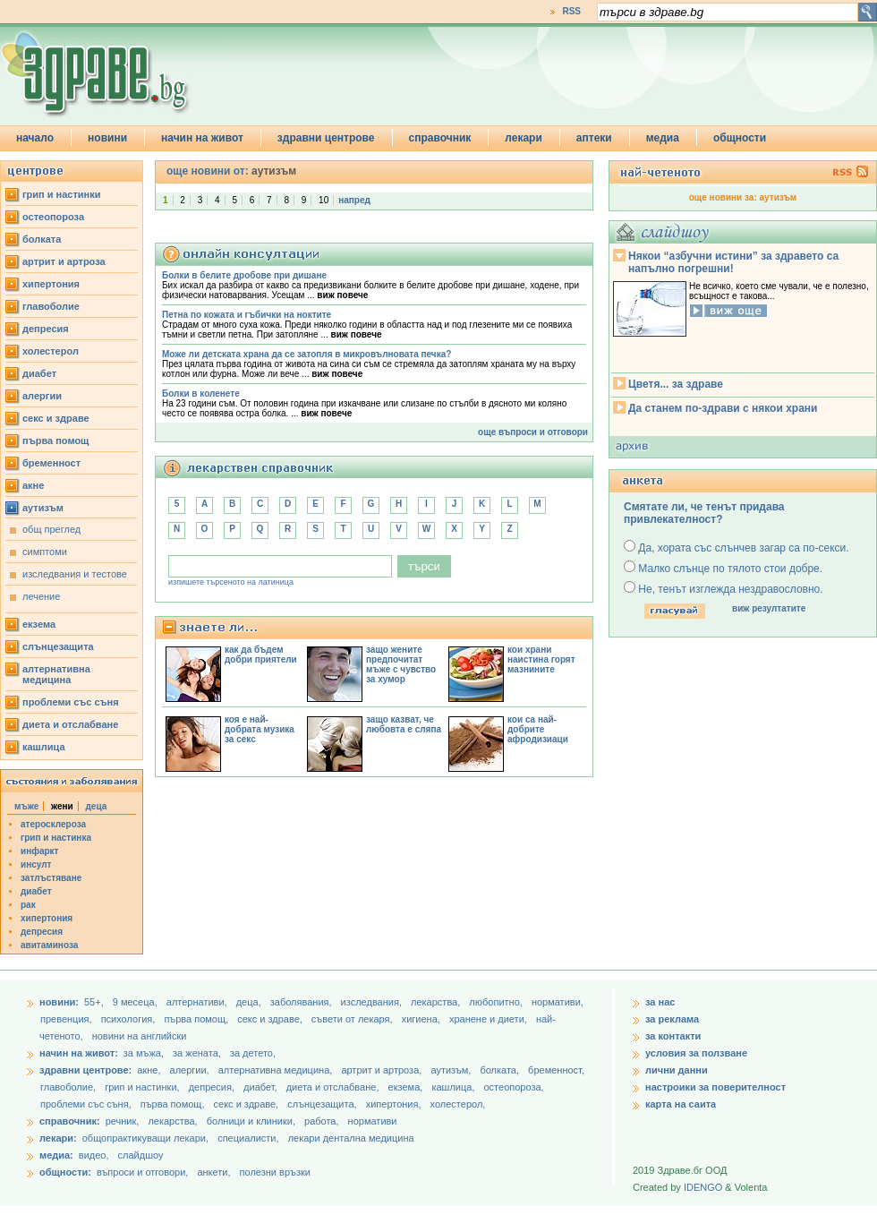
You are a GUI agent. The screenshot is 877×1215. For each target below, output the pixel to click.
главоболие (51, 306)
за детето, (253, 1053)
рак (28, 905)
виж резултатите (768, 608)
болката (41, 239)
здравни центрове (326, 138)
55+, (95, 1002)
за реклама (672, 1019)
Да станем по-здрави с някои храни (722, 408)
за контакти (673, 1036)
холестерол (50, 351)
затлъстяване (51, 878)
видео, (94, 1155)
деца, (250, 1002)
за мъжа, (143, 1053)
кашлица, (454, 1087)
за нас (660, 1002)
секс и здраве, (271, 1019)
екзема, (407, 1087)
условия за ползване (696, 1053)
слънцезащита (58, 646)
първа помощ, (197, 1019)
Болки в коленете (201, 393)
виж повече (342, 295)
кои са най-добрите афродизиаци (537, 729)
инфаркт (40, 851)
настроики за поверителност (715, 1087)
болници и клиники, (251, 1121)
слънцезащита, (323, 1104)
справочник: (69, 1121)
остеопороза (53, 216)
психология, (129, 1019)
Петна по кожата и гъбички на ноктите (246, 315)
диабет (39, 373)
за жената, (197, 1053)
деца (96, 806)
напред (354, 200)
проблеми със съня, (87, 1104)
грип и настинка (56, 838)
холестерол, (458, 1104)
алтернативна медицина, (277, 1070)
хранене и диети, (489, 1019)
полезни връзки (275, 1172)
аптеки (594, 138)
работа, (321, 1121)
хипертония (51, 283)
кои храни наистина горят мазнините (541, 659)
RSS (571, 11)
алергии (42, 395)
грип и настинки (61, 194)
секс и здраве (55, 418)
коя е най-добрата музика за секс (259, 729)
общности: (65, 1172)
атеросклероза (53, 824)
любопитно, (497, 1002)
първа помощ (55, 440)
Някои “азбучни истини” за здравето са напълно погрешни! (733, 262)
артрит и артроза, (382, 1070)
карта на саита (680, 1104)
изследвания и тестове (74, 574)
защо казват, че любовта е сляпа (403, 724)
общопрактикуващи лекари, (145, 1138)
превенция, (67, 1019)
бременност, (556, 1070)
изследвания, (372, 1002)
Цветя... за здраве (675, 384)
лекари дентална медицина (351, 1138)
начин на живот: (78, 1053)
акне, (150, 1070)
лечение (41, 596)
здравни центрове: (85, 1070)
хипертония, (395, 1104)
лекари (523, 138)
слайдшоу (141, 1155)
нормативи (372, 1121)
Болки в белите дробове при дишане (244, 275)
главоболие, (69, 1087)
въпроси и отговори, (142, 1172)
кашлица (43, 746)
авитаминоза (49, 945)
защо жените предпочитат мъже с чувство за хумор (401, 664)
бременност (51, 463)
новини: (59, 1002)
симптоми (44, 551)
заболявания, (302, 1002)
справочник (440, 138)
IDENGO (703, 1187)
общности (739, 138)
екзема (38, 624)
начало (35, 138)
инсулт (36, 864)
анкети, (213, 1172)
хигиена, (422, 1019)
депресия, (213, 1087)
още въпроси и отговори (533, 432)
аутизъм (43, 507)
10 (323, 200)
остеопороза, (514, 1087)
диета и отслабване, (334, 1087)
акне (33, 485)
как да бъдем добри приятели (261, 654)
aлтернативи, (198, 1002)
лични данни (676, 1070)
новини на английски (139, 1036)
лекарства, (437, 1002)
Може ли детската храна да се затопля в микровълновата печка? (306, 354)
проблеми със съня (70, 702)
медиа (662, 138)
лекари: (58, 1138)
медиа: (56, 1155)
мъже (26, 806)
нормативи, (557, 1002)
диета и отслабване (70, 724)
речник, (123, 1121)
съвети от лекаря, (353, 1019)
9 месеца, (136, 1002)
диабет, (261, 1087)
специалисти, (247, 1138)
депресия (45, 328)
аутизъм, (451, 1070)
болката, (501, 1070)
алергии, (191, 1070)
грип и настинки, (144, 1087)
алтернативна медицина (56, 674)
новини (107, 138)
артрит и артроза (64, 261)
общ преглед (51, 529)
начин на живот (202, 138)
